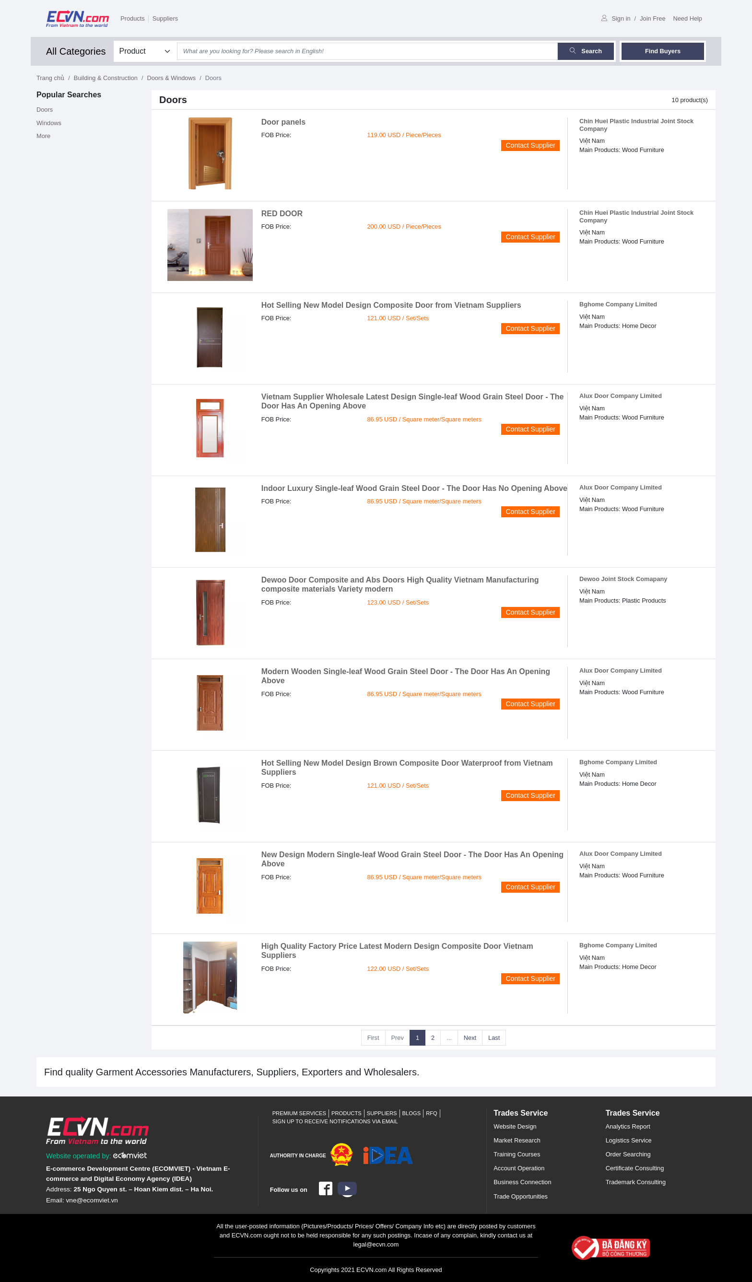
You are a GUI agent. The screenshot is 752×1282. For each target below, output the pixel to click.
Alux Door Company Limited (620, 395)
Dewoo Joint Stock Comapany (623, 579)
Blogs (411, 1113)
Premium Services (299, 1113)
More (43, 136)
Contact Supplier (530, 145)
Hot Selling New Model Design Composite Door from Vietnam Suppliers (391, 305)
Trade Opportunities (521, 1196)
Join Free (652, 18)
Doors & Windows (171, 78)
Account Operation (519, 1168)
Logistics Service (629, 1140)
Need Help (687, 18)
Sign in (615, 18)
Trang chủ (50, 78)
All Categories (76, 51)
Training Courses (517, 1154)
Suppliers (165, 18)
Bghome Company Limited (618, 304)
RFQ (431, 1113)
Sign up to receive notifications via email (335, 1121)
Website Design (515, 1126)
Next (470, 1037)
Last (494, 1037)
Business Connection (522, 1182)
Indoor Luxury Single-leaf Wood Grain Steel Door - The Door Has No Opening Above (414, 488)
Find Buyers (663, 51)
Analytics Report (628, 1126)
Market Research (517, 1140)
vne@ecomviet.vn (92, 1200)
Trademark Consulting (636, 1182)
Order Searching (628, 1154)
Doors (44, 109)
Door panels (283, 122)
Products (132, 18)
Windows (48, 123)
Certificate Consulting (635, 1168)
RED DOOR (282, 214)
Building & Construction (106, 78)
